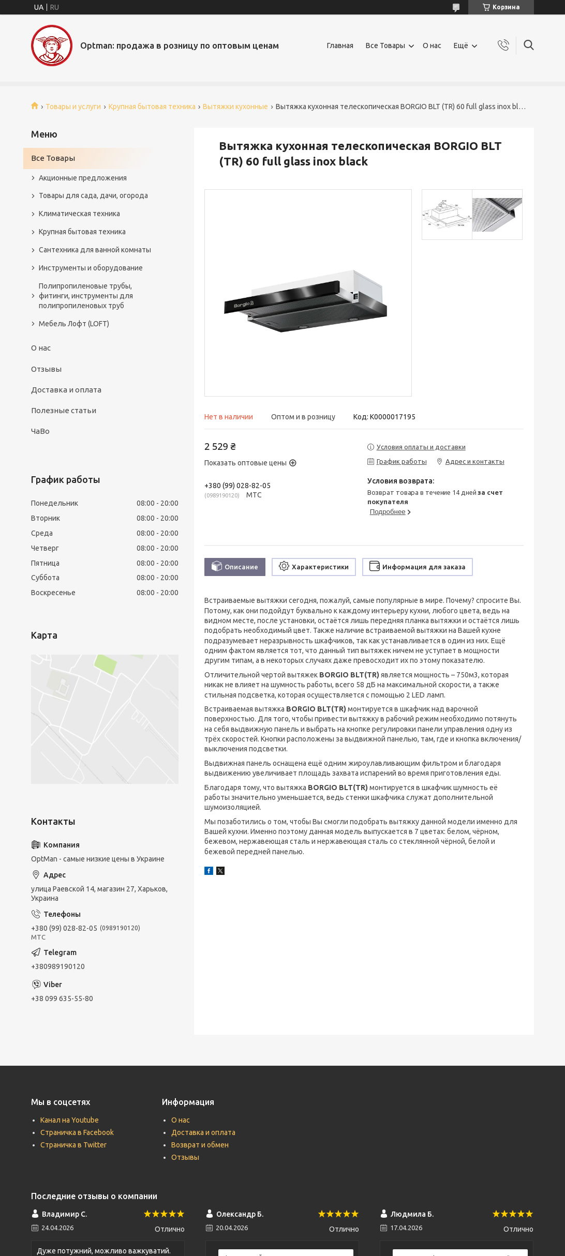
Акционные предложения (83, 178)
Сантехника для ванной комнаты (95, 250)
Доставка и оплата (66, 389)
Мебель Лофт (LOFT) (74, 324)
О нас (432, 45)
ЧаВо (40, 431)
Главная (340, 45)
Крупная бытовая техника (152, 106)
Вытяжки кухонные (235, 106)
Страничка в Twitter (73, 1145)
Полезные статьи (63, 410)
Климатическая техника (79, 213)
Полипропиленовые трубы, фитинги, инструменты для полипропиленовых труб (86, 296)
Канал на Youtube (69, 1120)
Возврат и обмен (200, 1145)
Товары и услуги (73, 106)
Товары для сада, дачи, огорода (93, 195)
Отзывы (46, 369)
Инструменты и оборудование (91, 268)
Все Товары (385, 45)
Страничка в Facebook (77, 1132)
